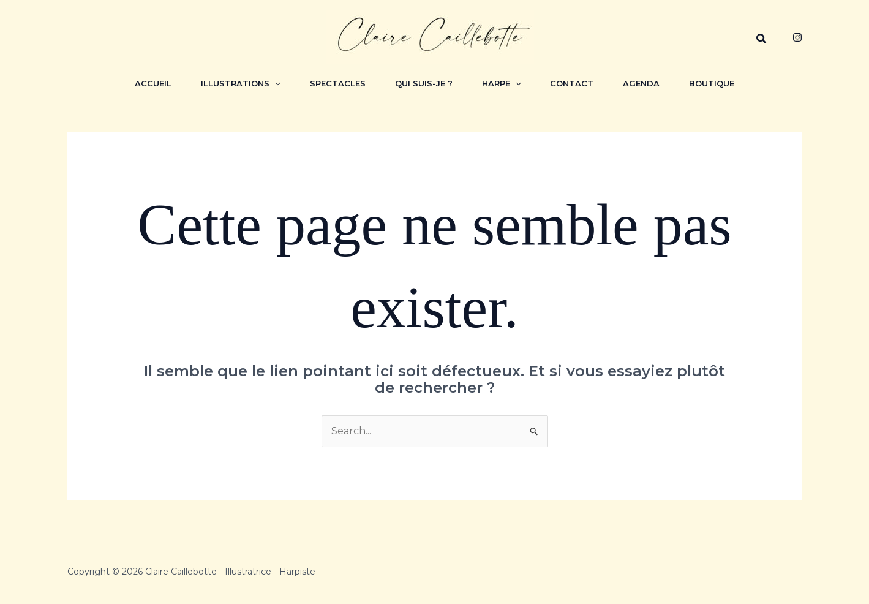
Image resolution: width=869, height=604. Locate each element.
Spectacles (338, 83)
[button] (761, 39)
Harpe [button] (501, 83)
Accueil (153, 83)
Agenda (641, 83)
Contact (571, 83)
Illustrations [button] (240, 83)
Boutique (711, 83)
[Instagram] (797, 37)
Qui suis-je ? (424, 83)
